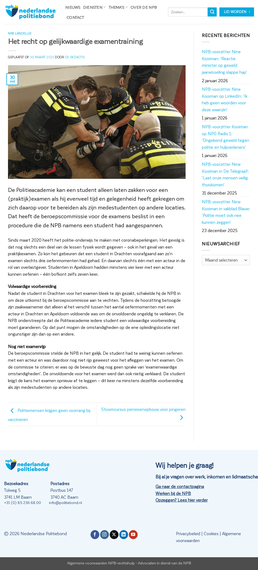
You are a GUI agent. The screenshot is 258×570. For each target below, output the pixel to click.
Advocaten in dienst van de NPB (164, 562)
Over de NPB (143, 7)
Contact (75, 17)
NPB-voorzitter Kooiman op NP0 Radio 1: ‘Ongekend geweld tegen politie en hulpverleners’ (225, 137)
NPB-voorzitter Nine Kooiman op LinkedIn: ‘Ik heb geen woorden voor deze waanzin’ (224, 99)
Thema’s (118, 7)
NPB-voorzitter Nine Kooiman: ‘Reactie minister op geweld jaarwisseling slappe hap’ (224, 62)
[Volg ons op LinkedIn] (123, 534)
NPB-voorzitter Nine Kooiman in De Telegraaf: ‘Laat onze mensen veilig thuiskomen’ (225, 174)
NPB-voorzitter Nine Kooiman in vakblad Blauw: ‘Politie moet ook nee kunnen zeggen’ (226, 212)
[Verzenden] (212, 11)
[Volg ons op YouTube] (133, 534)
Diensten (94, 7)
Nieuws (72, 7)
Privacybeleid (188, 533)
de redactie (75, 57)
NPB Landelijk (19, 33)
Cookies (211, 533)
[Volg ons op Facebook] (95, 534)
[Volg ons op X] (114, 534)
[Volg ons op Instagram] (104, 534)
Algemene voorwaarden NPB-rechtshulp (101, 562)
